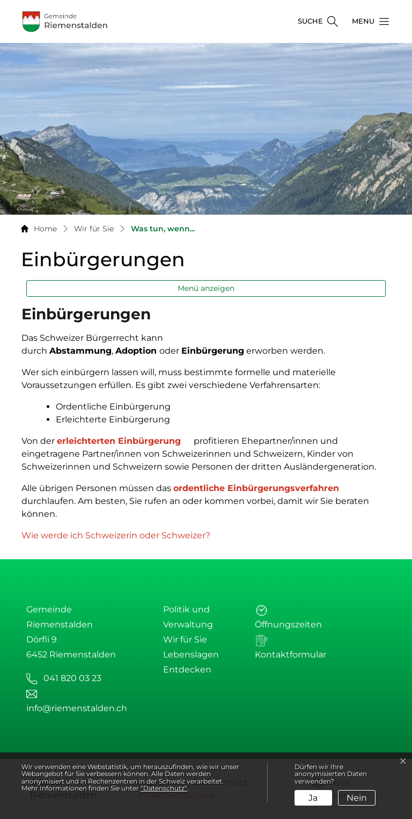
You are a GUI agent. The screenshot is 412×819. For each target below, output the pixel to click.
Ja (313, 798)
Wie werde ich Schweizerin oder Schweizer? (121, 535)
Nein (357, 798)
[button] (367, 21)
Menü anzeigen (206, 288)
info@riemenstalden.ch (76, 708)
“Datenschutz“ (164, 788)
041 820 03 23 (72, 678)
